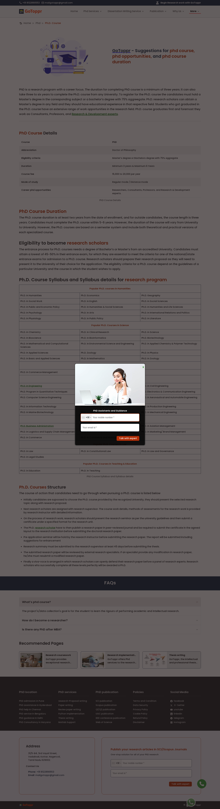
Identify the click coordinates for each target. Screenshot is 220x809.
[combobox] (86, 417)
